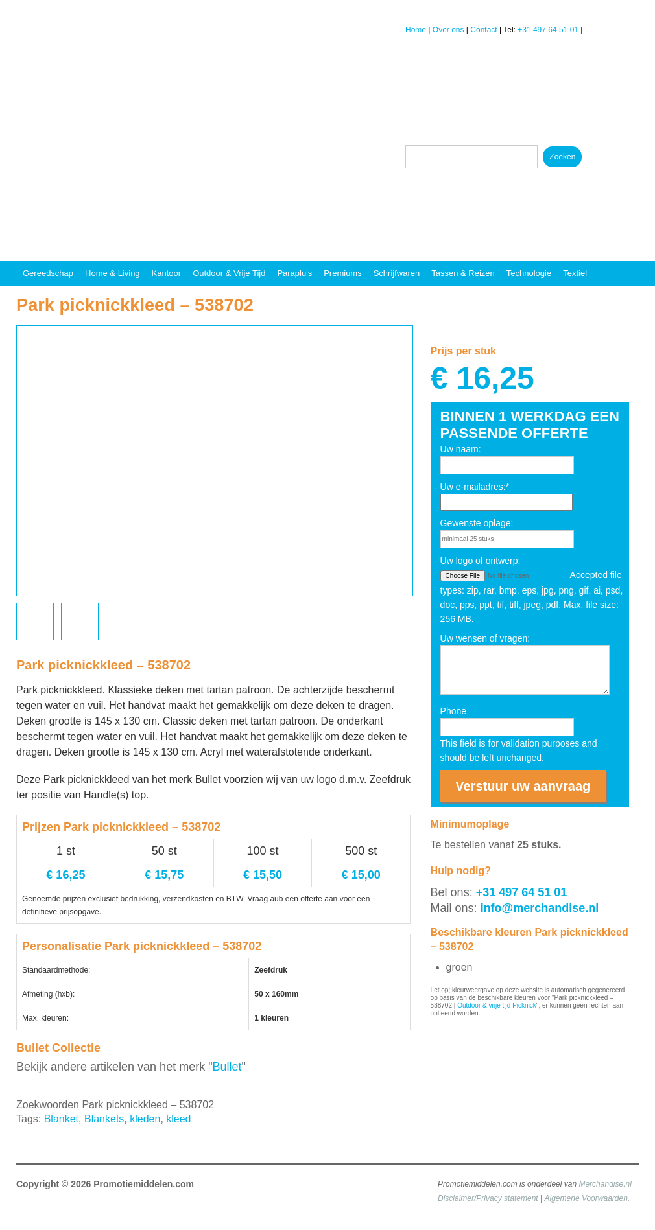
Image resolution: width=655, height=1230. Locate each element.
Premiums (343, 273)
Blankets (104, 1118)
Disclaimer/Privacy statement (488, 1198)
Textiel (575, 273)
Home (415, 29)
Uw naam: (460, 449)
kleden (145, 1118)
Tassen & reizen (463, 273)
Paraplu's (294, 273)
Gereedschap (48, 273)
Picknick (524, 1005)
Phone (453, 711)
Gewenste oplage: (477, 523)
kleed (178, 1118)
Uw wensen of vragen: (485, 638)
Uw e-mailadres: (475, 487)
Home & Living (112, 273)
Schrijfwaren (397, 273)
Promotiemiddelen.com (143, 1184)
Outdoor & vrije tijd (229, 273)
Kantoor (167, 273)
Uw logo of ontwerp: (480, 560)
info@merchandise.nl (540, 907)
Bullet (227, 1066)
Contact (483, 29)
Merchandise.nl (604, 1184)
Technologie (528, 273)
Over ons (448, 29)
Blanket (61, 1118)
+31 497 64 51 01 (548, 29)
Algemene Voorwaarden (586, 1198)
